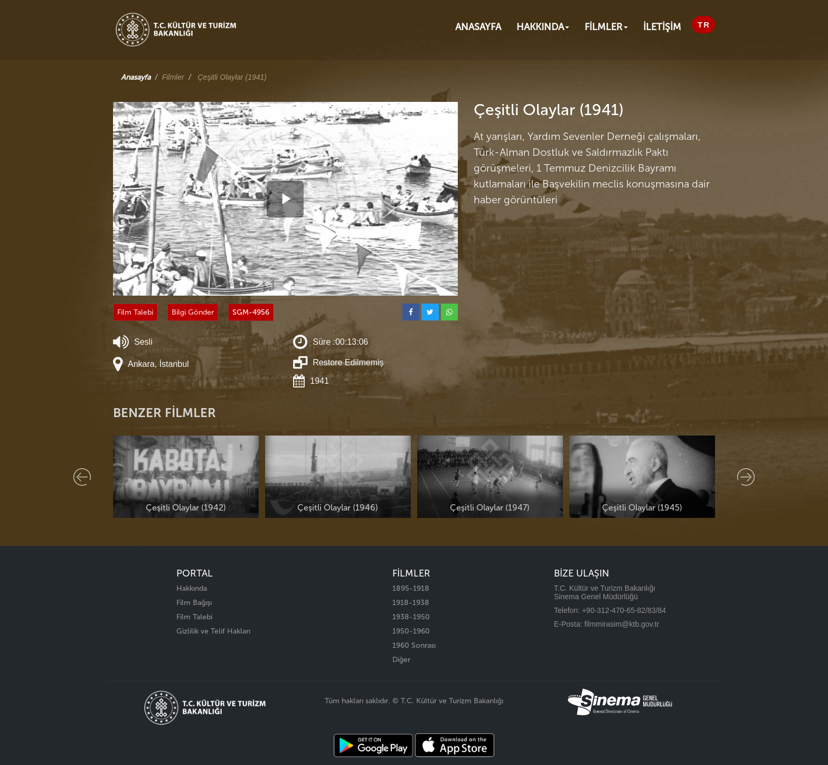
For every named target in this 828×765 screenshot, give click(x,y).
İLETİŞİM (662, 27)
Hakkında (191, 588)
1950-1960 (411, 631)
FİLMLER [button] (606, 27)
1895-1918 (410, 588)
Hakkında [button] (542, 27)
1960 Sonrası (414, 645)
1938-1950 (411, 616)
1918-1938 (410, 602)
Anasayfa (478, 27)
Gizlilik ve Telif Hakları (213, 631)
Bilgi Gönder (193, 312)
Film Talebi (135, 312)
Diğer (401, 659)
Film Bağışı (194, 602)
